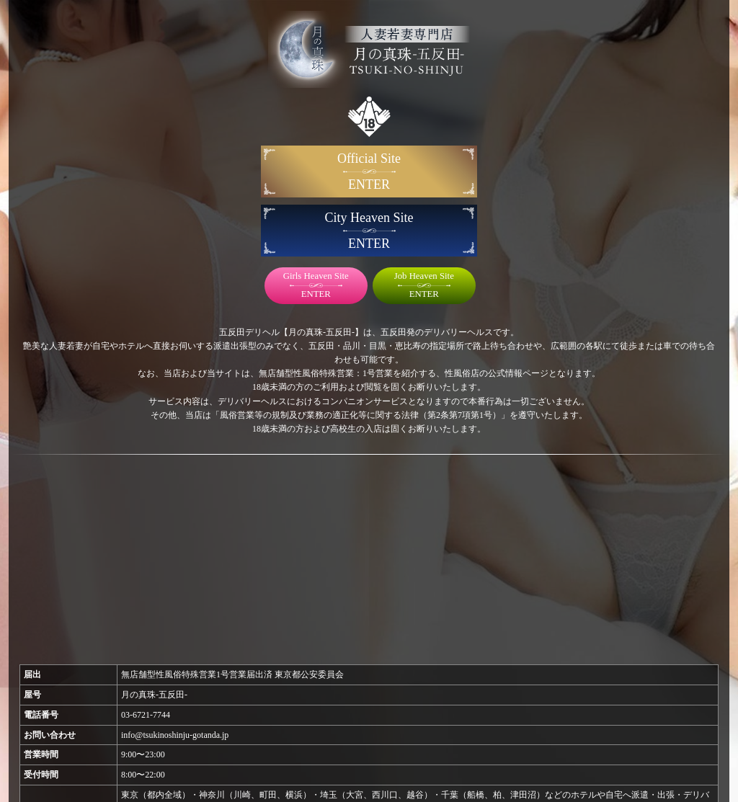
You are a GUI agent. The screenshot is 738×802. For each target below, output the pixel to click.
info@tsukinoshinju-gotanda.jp (174, 735)
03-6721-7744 (145, 715)
